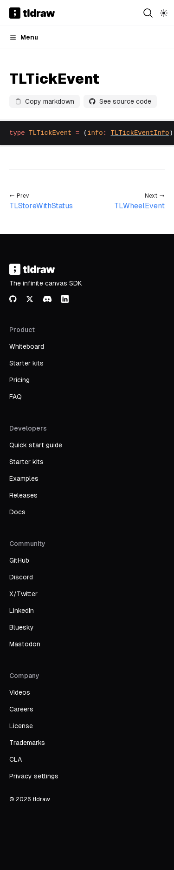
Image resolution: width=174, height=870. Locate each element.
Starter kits (26, 363)
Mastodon (24, 644)
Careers (21, 709)
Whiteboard (26, 346)
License (21, 726)
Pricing (19, 380)
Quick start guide (35, 445)
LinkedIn (21, 610)
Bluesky (21, 627)
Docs (17, 512)
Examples (24, 478)
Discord (21, 577)
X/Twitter (23, 594)
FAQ (15, 396)
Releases (23, 495)
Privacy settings (33, 776)
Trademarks (27, 742)
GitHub (19, 560)
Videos (19, 692)
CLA (15, 759)
